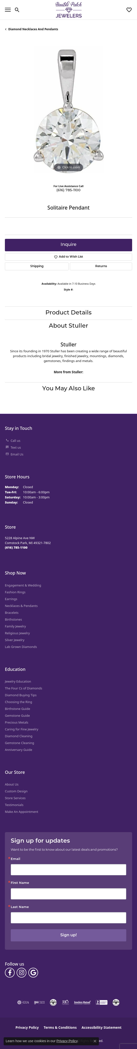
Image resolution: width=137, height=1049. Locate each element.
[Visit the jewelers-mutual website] (82, 1002)
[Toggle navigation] (7, 10)
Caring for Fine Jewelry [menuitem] (21, 729)
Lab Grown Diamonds (21, 647)
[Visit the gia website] (23, 1002)
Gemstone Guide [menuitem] (17, 715)
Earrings (11, 599)
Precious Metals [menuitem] (16, 722)
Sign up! (68, 935)
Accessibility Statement (102, 1027)
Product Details (68, 313)
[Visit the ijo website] (39, 1002)
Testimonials (14, 805)
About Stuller (68, 326)
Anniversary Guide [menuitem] (18, 749)
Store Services (15, 798)
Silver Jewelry (14, 640)
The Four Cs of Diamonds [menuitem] (23, 688)
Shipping (36, 266)
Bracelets (12, 612)
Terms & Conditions (60, 1027)
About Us (12, 784)
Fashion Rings (15, 592)
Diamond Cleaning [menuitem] (18, 736)
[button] (17, 10)
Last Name (20, 907)
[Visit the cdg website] (53, 1002)
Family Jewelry (15, 626)
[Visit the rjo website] (65, 1002)
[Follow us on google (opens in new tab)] (33, 973)
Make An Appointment (21, 811)
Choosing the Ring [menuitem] (18, 702)
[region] (68, 109)
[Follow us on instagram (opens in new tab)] (21, 973)
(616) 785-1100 (68, 190)
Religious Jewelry (17, 633)
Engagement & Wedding (23, 585)
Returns (101, 266)
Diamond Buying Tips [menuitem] (21, 695)
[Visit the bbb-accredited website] (101, 1002)
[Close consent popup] (95, 1041)
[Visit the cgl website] (116, 1002)
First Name (20, 883)
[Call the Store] (16, 547)
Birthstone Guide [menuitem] (17, 708)
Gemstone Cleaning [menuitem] (19, 743)
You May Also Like (68, 389)
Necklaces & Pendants (21, 606)
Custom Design (16, 791)
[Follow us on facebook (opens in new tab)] (10, 973)
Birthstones (13, 619)
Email (15, 859)
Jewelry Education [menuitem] (18, 681)
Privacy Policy (27, 1027)
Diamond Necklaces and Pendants (33, 29)
